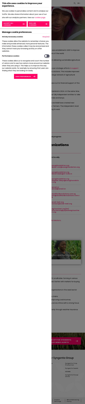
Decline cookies (32, 24)
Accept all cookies (8, 24)
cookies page (40, 17)
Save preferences (23, 76)
